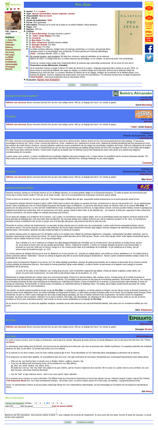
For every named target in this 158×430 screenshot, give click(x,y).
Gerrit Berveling (39, 34)
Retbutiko (9, 45)
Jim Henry (36, 47)
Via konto (9, 52)
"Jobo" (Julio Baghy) (41, 36)
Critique (30, 31)
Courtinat (36, 38)
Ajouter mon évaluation (48, 80)
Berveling (147, 105)
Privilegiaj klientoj (10, 68)
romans (71, 14)
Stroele (148, 329)
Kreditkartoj (10, 62)
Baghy (148, 127)
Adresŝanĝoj (11, 64)
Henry (149, 391)
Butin (149, 179)
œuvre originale (59, 14)
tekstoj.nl (148, 121)
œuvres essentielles (41, 14)
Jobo (33, 54)
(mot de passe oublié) (62, 406)
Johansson (146, 310)
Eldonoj (9, 47)
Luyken (42, 11)
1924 (49, 20)
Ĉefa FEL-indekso (11, 41)
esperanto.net (146, 100)
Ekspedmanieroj (13, 50)
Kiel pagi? (10, 55)
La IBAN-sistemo (9, 58)
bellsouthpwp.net (144, 336)
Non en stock (45, 16)
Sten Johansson (39, 42)
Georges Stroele (39, 45)
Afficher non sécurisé (16, 102)
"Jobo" (134, 127)
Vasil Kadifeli (37, 77)
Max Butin (36, 40)
